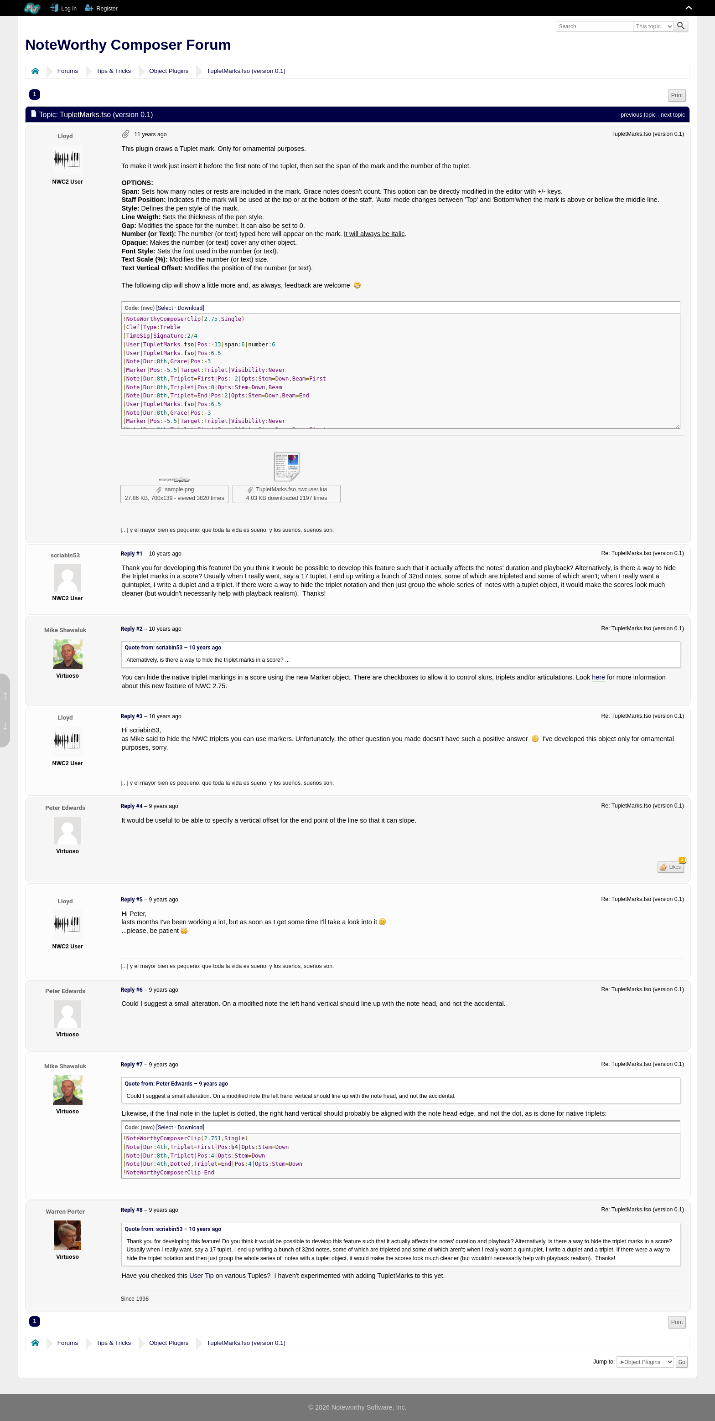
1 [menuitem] (34, 94)
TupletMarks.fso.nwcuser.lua (287, 489)
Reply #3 (131, 716)
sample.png (175, 489)
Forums (67, 70)
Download (190, 308)
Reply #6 (131, 990)
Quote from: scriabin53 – (172, 647)
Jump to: (604, 1362)
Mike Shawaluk (65, 629)
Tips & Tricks (113, 70)
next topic (673, 115)
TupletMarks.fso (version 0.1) (246, 70)
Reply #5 (131, 899)
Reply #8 (131, 1210)
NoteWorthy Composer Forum (128, 44)
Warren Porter (65, 1211)
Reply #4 (131, 806)
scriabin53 (65, 555)
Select (165, 308)
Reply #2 (131, 629)
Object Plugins (168, 70)
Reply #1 (131, 554)
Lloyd (65, 135)
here (598, 677)
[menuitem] (677, 95)
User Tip (201, 1275)
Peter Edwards (65, 807)
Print (677, 95)
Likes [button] (676, 865)
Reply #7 (131, 1064)
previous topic (638, 115)
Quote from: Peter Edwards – (176, 1084)
